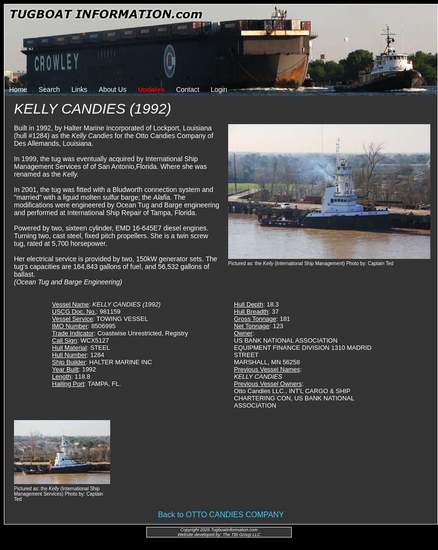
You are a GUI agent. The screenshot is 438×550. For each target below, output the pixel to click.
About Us (113, 89)
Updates (151, 89)
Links (80, 89)
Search (49, 89)
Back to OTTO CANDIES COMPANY (221, 515)
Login (219, 89)
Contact (187, 89)
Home (18, 89)
